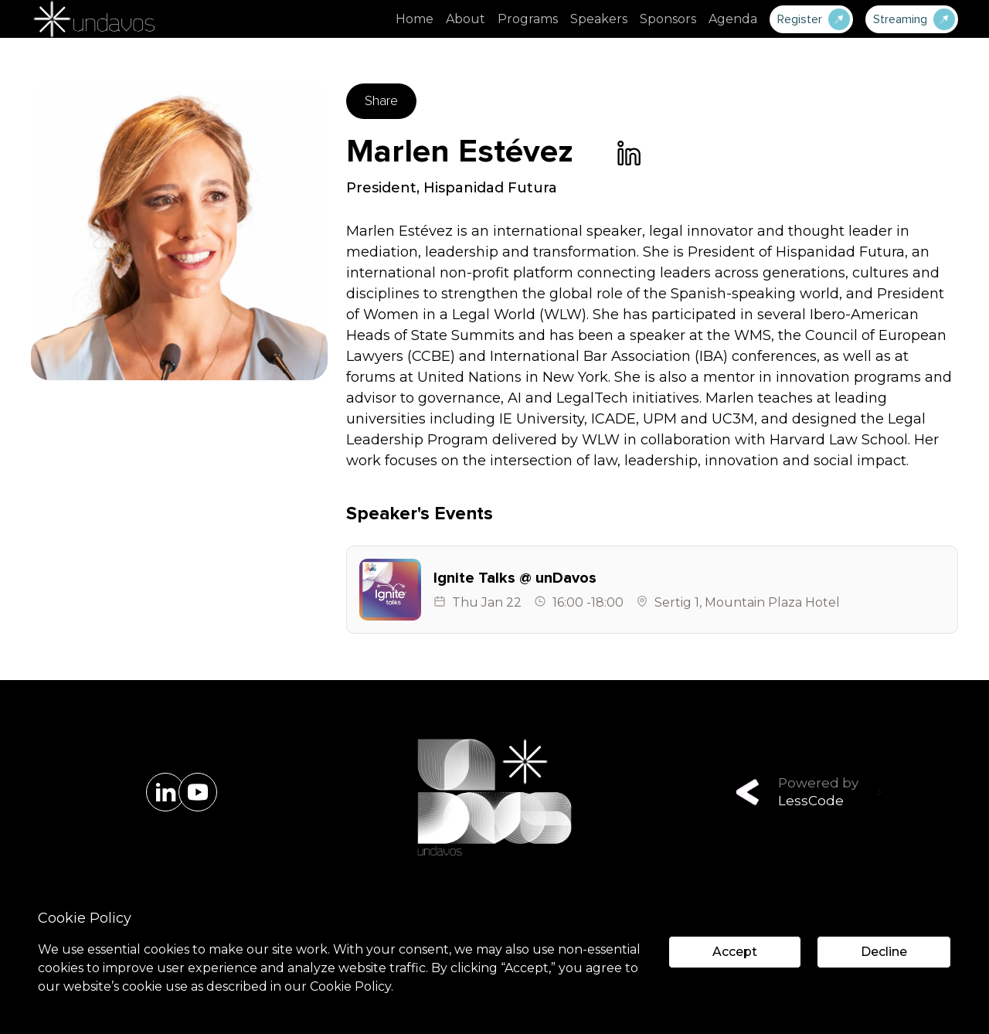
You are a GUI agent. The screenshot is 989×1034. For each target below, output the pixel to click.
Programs (528, 19)
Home (414, 19)
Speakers (598, 19)
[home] (93, 19)
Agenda (733, 19)
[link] (628, 153)
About (465, 19)
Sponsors (668, 19)
